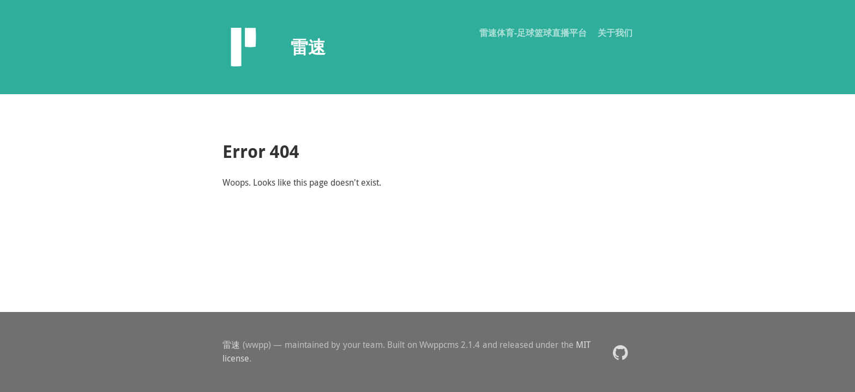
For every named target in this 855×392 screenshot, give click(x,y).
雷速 (231, 345)
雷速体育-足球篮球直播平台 (533, 33)
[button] (620, 352)
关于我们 (615, 33)
